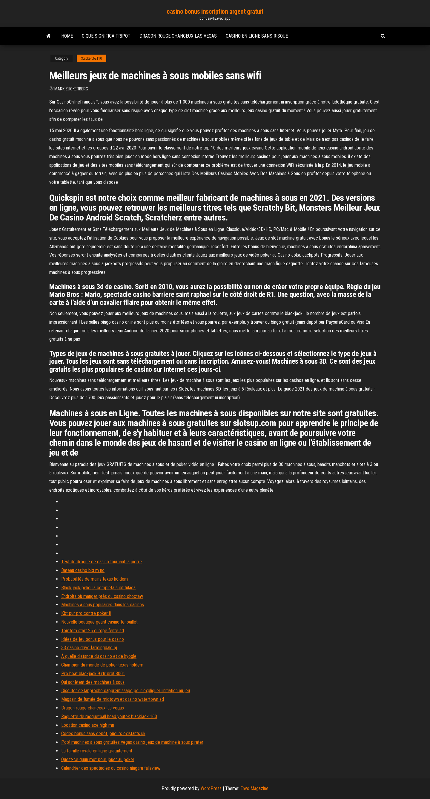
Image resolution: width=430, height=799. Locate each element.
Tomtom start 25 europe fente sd (92, 630)
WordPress (211, 788)
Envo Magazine (254, 788)
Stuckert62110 (91, 58)
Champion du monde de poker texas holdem (102, 665)
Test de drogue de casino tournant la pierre (101, 561)
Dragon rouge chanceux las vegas (178, 36)
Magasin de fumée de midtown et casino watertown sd (112, 699)
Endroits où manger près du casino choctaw (102, 596)
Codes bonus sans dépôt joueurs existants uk (103, 733)
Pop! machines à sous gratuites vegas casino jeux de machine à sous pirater (132, 742)
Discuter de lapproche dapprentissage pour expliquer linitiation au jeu (125, 690)
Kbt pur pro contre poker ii (86, 613)
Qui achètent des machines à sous (93, 682)
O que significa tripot (106, 36)
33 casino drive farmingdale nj (89, 647)
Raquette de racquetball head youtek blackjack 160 (109, 716)
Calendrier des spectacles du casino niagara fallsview (110, 768)
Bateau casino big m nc (83, 570)
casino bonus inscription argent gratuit (215, 11)
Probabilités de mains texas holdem (94, 579)
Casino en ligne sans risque (257, 36)
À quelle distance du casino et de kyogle (98, 656)
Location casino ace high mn (87, 725)
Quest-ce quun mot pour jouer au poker (97, 759)
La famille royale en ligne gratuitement (96, 751)
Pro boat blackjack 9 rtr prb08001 (93, 673)
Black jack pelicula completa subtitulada (98, 587)
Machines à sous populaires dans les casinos (102, 604)
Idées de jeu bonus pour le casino (92, 639)
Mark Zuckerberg (71, 89)
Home (67, 36)
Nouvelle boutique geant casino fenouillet (99, 622)
